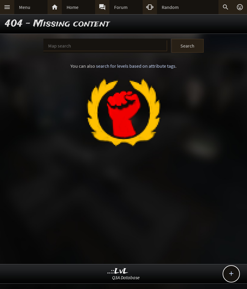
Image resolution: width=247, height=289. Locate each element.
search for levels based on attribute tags (135, 66)
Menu (24, 7)
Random (170, 7)
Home (72, 7)
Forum (121, 7)
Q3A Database (126, 277)
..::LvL (118, 271)
